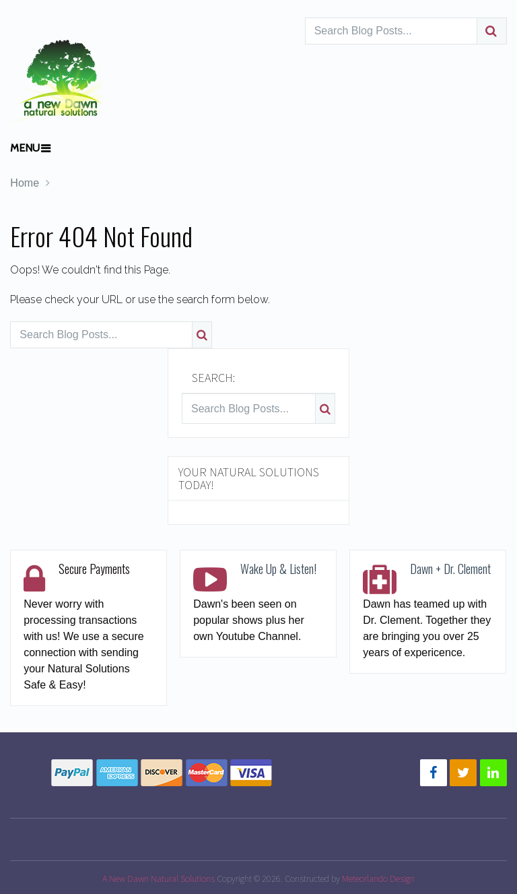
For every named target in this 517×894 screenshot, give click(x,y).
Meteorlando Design (378, 878)
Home (24, 183)
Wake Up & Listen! (278, 568)
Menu (25, 147)
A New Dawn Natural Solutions (158, 878)
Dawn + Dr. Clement (450, 568)
